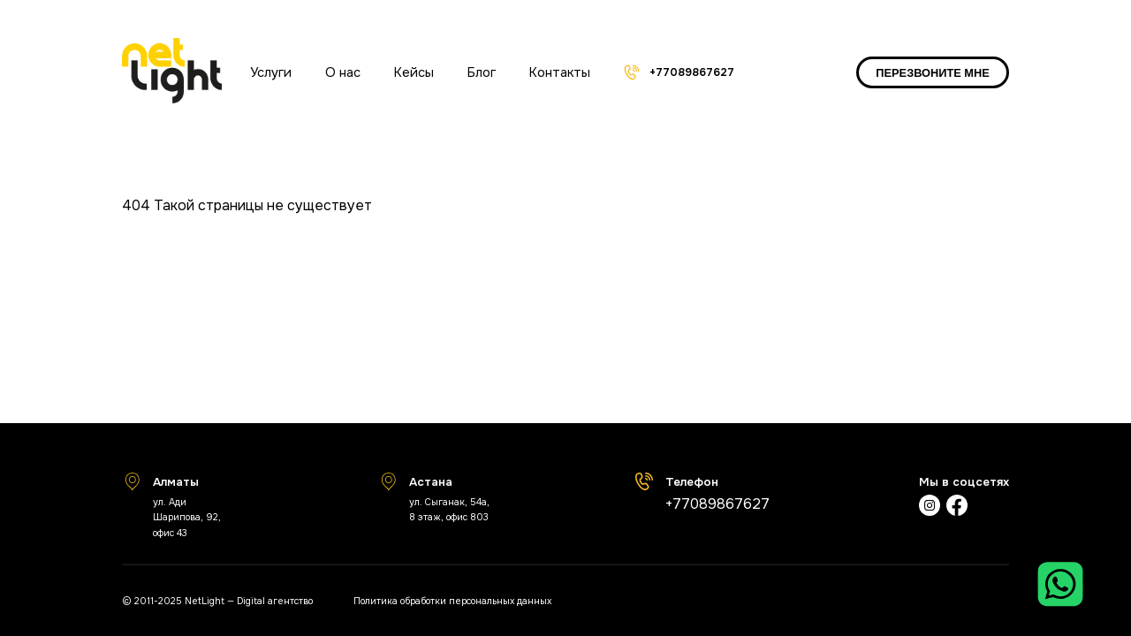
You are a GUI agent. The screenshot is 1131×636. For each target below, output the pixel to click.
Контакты (559, 72)
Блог (481, 72)
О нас (343, 72)
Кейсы (414, 72)
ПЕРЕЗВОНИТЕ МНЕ (932, 73)
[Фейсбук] (957, 507)
